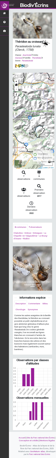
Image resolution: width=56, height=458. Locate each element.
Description (21, 303)
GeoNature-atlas (37, 451)
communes (20, 227)
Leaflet (45, 168)
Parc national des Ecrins (39, 454)
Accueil (22, 438)
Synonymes (33, 309)
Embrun (28, 233)
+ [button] (16, 81)
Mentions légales (47, 440)
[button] (16, 85)
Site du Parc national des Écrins (40, 438)
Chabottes (18, 233)
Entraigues (37, 233)
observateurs (35, 227)
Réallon (26, 238)
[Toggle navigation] (6, 13)
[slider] (49, 161)
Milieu (45, 303)
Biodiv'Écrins (34, 5)
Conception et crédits (28, 440)
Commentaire (34, 303)
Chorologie (20, 309)
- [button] (16, 89)
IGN (52, 168)
